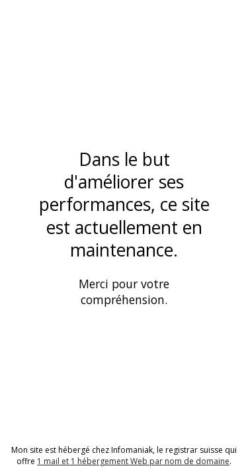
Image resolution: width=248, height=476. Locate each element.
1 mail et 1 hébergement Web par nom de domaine (133, 461)
